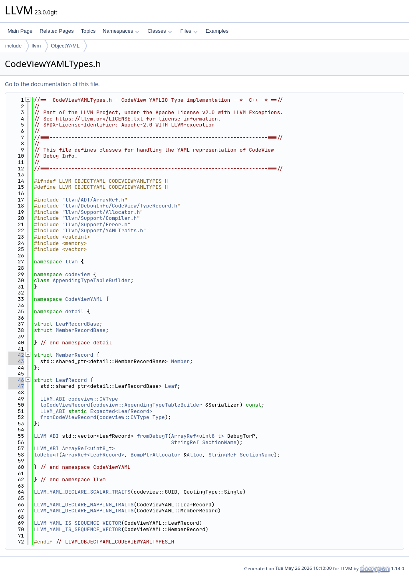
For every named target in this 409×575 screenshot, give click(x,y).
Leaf (171, 386)
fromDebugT (152, 436)
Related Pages (56, 31)
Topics (88, 31)
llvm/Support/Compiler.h (101, 218)
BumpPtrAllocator (156, 454)
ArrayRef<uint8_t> (197, 436)
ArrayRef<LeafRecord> (93, 454)
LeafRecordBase (77, 323)
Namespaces (121, 31)
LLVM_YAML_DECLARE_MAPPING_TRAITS (84, 504)
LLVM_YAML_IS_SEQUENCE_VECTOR (77, 523)
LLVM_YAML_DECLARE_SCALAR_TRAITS (82, 491)
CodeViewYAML (84, 299)
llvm (36, 46)
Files (188, 31)
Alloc (194, 454)
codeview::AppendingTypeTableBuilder (147, 404)
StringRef (185, 442)
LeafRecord (71, 380)
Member (180, 361)
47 (16, 386)
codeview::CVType (93, 398)
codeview (77, 274)
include (13, 46)
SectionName (219, 442)
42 (16, 355)
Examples (217, 31)
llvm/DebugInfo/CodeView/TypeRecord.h (121, 205)
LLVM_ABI (52, 398)
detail (74, 311)
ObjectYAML (65, 46)
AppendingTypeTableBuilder (92, 280)
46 (16, 380)
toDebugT (46, 454)
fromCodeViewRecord (68, 417)
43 (16, 361)
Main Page (20, 31)
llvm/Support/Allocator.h (102, 212)
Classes (159, 31)
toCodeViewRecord (65, 404)
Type (158, 417)
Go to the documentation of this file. (52, 84)
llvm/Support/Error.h (96, 224)
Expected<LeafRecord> (121, 411)
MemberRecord (74, 355)
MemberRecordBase (81, 330)
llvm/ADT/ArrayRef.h (94, 199)
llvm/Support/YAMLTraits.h (104, 230)
